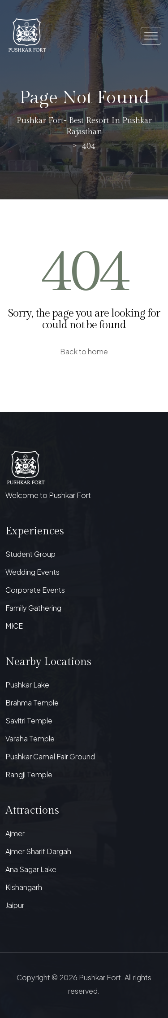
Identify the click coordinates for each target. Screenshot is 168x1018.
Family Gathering (33, 608)
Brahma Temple (32, 702)
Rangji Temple (28, 774)
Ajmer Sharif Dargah (38, 851)
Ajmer (15, 833)
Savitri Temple (28, 720)
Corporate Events (35, 590)
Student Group (30, 554)
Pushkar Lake (27, 684)
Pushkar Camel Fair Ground (50, 756)
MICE (14, 625)
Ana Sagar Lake (30, 869)
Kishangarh (23, 887)
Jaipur (14, 905)
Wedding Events (32, 572)
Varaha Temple (30, 738)
